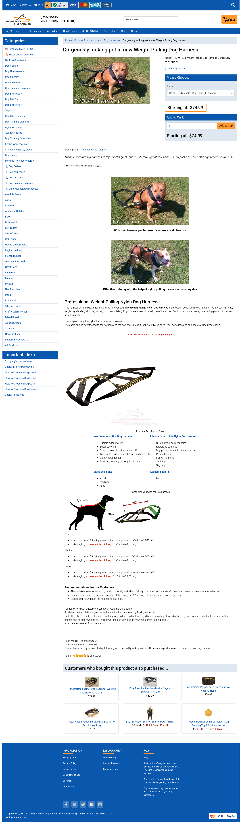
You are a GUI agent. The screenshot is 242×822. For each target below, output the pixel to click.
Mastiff (9, 283)
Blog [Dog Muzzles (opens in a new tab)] (146, 757)
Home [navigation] (68, 40)
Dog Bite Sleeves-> (15, 116)
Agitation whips (13, 127)
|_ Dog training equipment (19, 183)
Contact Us (25, 5)
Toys (7, 110)
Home (11, 5)
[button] (233, 5)
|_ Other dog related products (21, 188)
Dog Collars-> (12, 65)
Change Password (112, 763)
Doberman (11, 239)
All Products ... (13, 345)
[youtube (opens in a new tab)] (91, 804)
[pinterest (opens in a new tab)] (83, 804)
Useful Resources (14, 394)
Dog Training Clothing (17, 121)
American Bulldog (15, 211)
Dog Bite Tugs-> (13, 93)
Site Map (67, 781)
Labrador (10, 272)
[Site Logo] (19, 19)
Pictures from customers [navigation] (88, 40)
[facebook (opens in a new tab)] (66, 804)
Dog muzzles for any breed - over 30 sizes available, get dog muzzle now (161, 781)
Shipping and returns (94, 149)
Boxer (8, 216)
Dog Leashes (70, 31)
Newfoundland (13, 289)
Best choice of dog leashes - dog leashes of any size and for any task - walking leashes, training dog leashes (161, 768)
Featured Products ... (16, 339)
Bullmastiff (11, 222)
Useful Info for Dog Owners (20, 366)
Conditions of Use (71, 775)
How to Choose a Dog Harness (22, 389)
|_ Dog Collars (13, 166)
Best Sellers (109, 31)
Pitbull (8, 295)
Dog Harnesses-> (14, 71)
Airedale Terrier (13, 194)
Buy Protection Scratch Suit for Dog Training (150, 721)
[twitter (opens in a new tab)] (74, 804)
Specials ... (11, 328)
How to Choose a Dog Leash (20, 378)
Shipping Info (69, 757)
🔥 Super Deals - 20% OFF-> (20, 54)
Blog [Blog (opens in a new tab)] (123, 31)
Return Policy (69, 769)
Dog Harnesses (32, 31)
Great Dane (11, 267)
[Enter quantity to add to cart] (192, 126)
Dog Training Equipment (18, 88)
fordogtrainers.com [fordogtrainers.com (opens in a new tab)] (16, 817)
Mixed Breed (12, 317)
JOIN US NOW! (90, 31)
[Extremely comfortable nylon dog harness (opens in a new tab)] (111, 382)
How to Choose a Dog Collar (20, 383)
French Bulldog (13, 255)
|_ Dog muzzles (14, 177)
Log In (38, 5)
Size (170, 86)
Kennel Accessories (16, 144)
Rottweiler (10, 300)
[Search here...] (150, 19)
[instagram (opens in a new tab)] (100, 804)
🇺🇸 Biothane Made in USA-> (20, 49)
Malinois (10, 278)
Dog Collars (52, 31)
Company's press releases (19, 361)
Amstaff (9, 205)
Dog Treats (11, 155)
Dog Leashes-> (13, 82)
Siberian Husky (13, 306)
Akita (8, 200)
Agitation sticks (13, 132)
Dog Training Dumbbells (18, 138)
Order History (109, 757)
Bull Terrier (11, 227)
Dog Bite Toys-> (13, 104)
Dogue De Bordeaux (16, 244)
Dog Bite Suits (13, 99)
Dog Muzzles (12, 31)
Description (71, 149)
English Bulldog (13, 250)
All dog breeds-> (14, 322)
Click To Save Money (16, 60)
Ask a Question (175, 68)
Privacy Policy (70, 763)
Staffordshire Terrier (16, 311)
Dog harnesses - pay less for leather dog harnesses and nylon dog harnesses (161, 791)
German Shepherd (15, 261)
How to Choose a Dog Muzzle (21, 372)
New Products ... (14, 334)
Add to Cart (226, 125)
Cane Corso (11, 233)
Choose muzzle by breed (18, 149)
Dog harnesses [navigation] (112, 40)
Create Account (110, 769)
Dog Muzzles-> (13, 77)
